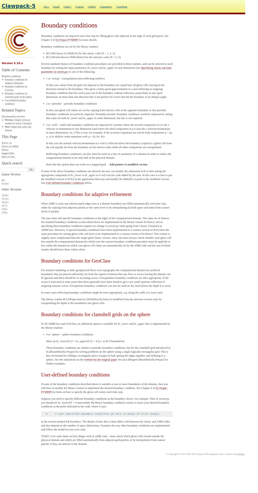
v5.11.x (5, 198)
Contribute (121, 6)
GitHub (92, 6)
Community (106, 6)
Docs (46, 6)
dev (3, 180)
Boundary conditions (11, 76)
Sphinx (241, 454)
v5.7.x (4, 205)
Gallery (67, 6)
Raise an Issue (8, 157)
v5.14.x (5, 183)
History (5, 150)
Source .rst (7, 143)
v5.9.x (4, 212)
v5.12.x (5, 202)
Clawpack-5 (19, 6)
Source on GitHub (10, 146)
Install (56, 6)
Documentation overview (13, 116)
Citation (79, 6)
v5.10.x (5, 195)
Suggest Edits (8, 153)
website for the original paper (100, 359)
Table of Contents (16, 70)
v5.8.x (4, 209)
